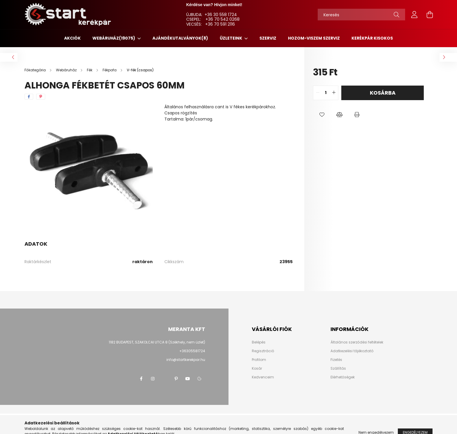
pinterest (176, 379)
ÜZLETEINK (231, 38)
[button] (322, 115)
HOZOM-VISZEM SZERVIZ (314, 38)
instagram (153, 379)
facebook (141, 379)
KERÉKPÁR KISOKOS (372, 38)
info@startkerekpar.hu (185, 359)
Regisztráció (263, 351)
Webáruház (114, 38)
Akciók (72, 38)
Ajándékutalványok (180, 38)
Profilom (259, 360)
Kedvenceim (263, 377)
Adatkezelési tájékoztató (352, 351)
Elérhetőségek (343, 377)
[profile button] (414, 14)
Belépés (259, 342)
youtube (188, 379)
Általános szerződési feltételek (357, 342)
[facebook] (28, 97)
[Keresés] (361, 14)
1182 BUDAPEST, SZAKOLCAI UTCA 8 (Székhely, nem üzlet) (157, 342)
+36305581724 (192, 350)
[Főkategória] (35, 70)
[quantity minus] (317, 92)
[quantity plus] (333, 92)
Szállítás (338, 368)
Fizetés (336, 360)
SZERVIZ (267, 38)
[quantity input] (325, 93)
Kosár (257, 368)
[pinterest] (40, 97)
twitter (164, 379)
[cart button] (429, 14)
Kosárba (383, 92)
